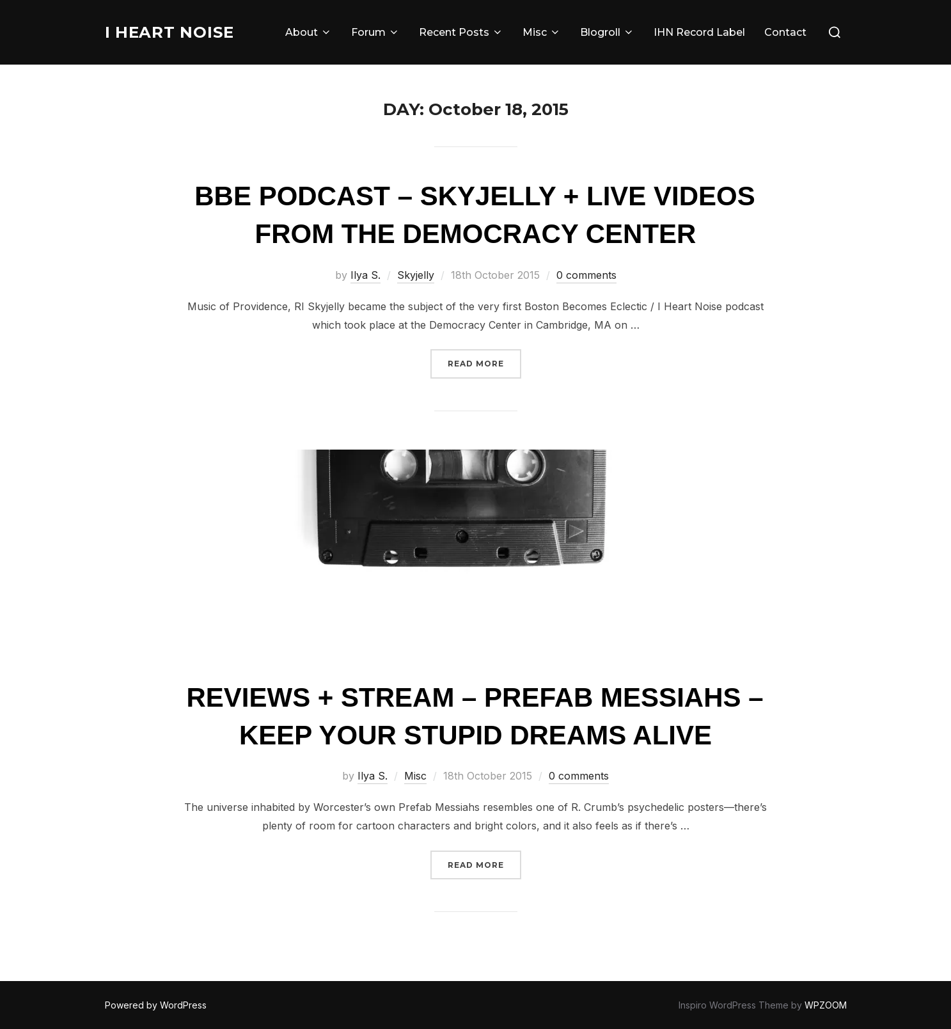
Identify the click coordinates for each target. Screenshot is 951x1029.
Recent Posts (461, 32)
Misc (542, 32)
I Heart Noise (173, 32)
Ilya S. (365, 275)
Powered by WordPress (156, 1005)
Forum (375, 32)
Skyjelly (415, 275)
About (308, 32)
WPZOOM (826, 1005)
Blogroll (607, 32)
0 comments (586, 275)
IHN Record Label (699, 32)
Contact (785, 32)
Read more (484, 362)
